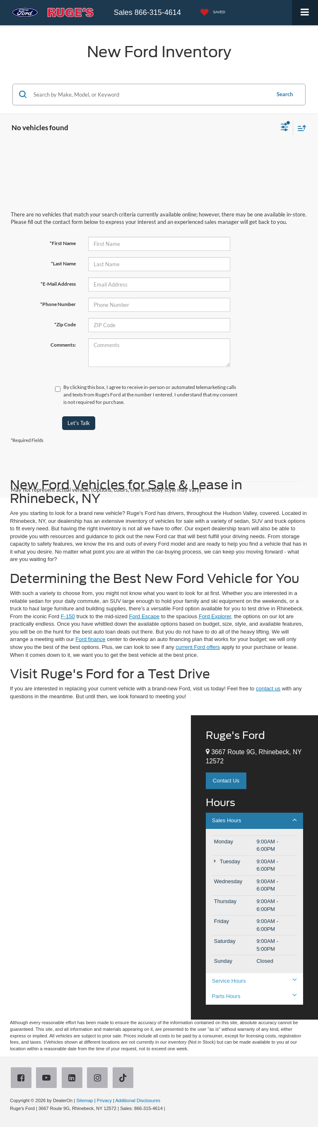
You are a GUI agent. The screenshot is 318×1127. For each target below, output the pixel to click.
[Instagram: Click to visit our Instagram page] (99, 1079)
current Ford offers (198, 647)
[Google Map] (95, 867)
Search (285, 94)
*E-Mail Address (58, 284)
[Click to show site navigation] (305, 12)
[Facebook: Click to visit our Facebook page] (23, 1079)
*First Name (63, 243)
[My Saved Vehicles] (210, 13)
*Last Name (63, 263)
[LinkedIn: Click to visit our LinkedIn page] (74, 1079)
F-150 (68, 616)
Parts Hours (254, 996)
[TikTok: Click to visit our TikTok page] (125, 1079)
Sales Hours (254, 820)
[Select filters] (284, 128)
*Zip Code (65, 324)
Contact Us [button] (226, 780)
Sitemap (84, 1100)
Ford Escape (144, 616)
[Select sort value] (299, 128)
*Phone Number (58, 304)
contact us (268, 688)
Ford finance (90, 639)
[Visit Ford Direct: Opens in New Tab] (169, 1108)
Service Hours (254, 980)
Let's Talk (78, 423)
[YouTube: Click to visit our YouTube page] (48, 1079)
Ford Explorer (215, 616)
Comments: (63, 345)
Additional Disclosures (137, 1100)
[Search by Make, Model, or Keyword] (150, 94)
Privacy (104, 1100)
